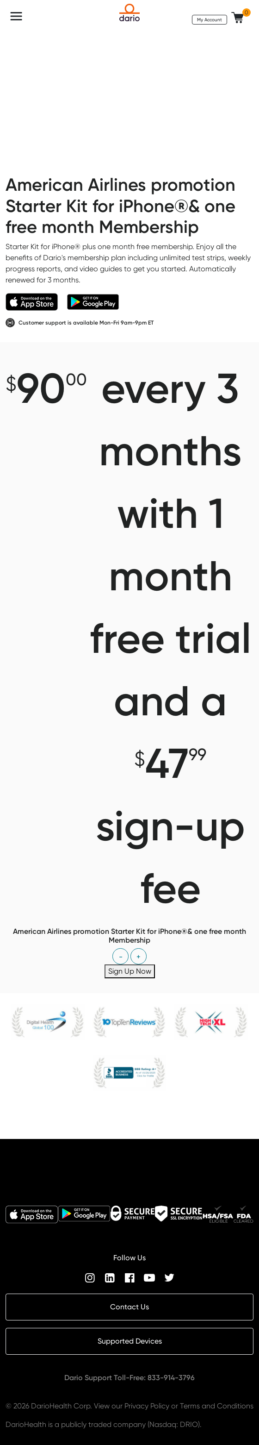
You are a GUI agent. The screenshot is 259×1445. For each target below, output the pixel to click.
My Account (209, 19)
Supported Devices (130, 1341)
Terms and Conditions (216, 1405)
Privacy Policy (146, 1405)
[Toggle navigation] (16, 16)
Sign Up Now (129, 971)
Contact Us (129, 1306)
